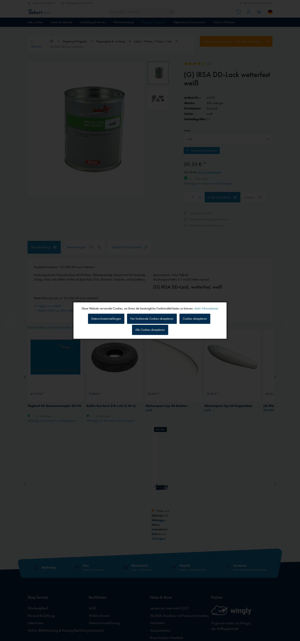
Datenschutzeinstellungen (106, 319)
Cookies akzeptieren (195, 319)
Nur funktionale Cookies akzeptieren (152, 319)
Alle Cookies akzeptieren (150, 330)
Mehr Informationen (206, 308)
